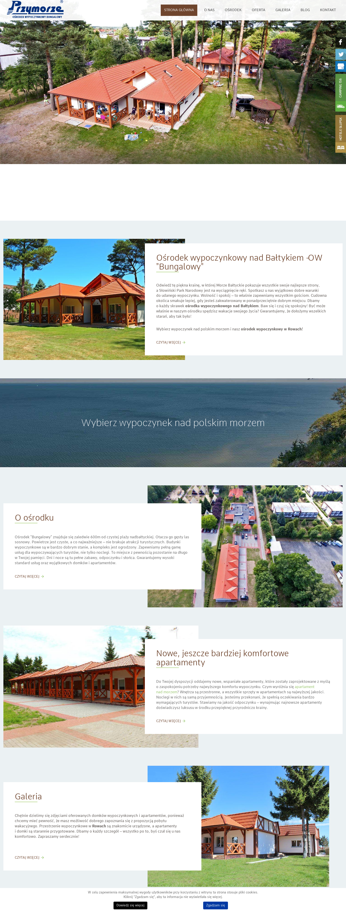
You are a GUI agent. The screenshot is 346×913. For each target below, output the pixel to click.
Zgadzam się (215, 905)
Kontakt (328, 10)
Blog (305, 10)
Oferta (258, 10)
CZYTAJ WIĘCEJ (168, 342)
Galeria (282, 10)
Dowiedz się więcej (130, 905)
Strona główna (179, 10)
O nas (209, 10)
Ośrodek (233, 10)
